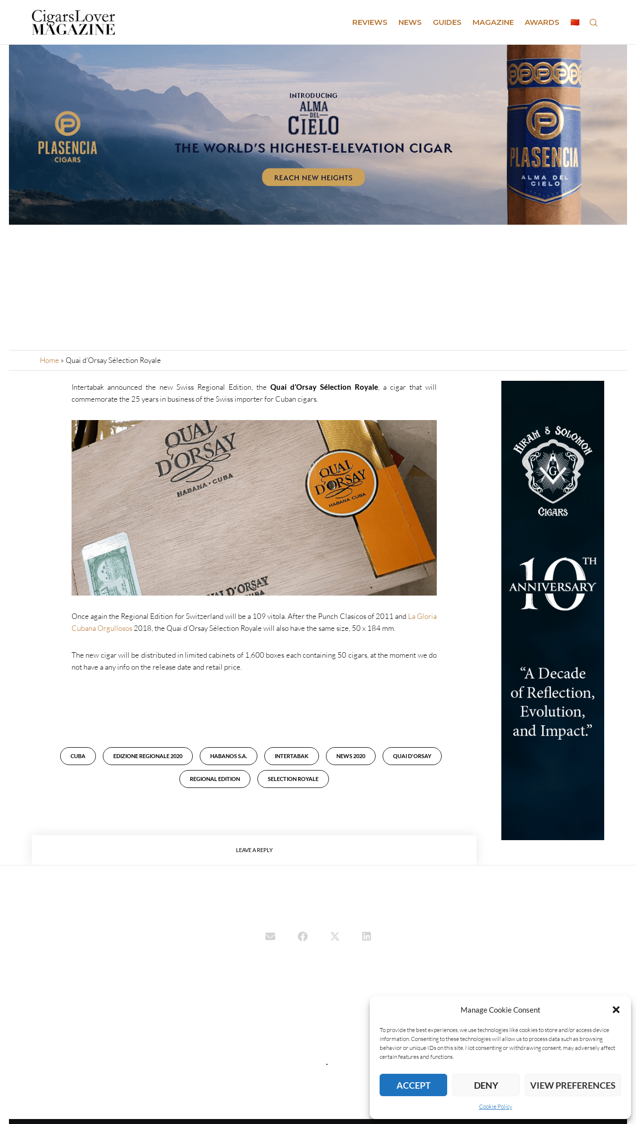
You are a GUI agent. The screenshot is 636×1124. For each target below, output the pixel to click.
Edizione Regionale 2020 (147, 756)
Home (49, 360)
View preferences (573, 1085)
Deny (486, 1085)
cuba (78, 756)
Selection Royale (293, 779)
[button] (616, 1010)
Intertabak (292, 756)
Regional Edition (215, 779)
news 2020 (350, 756)
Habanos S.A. (228, 756)
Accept (414, 1085)
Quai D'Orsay (412, 756)
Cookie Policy (495, 1106)
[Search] (593, 22)
